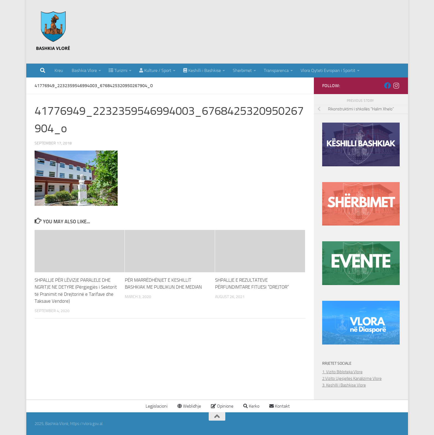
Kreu (59, 70)
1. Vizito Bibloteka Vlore (342, 371)
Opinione (222, 406)
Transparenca (276, 70)
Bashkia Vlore (84, 70)
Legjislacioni (155, 406)
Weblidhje (189, 406)
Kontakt (279, 406)
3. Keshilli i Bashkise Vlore (344, 385)
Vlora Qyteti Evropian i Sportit (328, 70)
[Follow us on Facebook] (387, 85)
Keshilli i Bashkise (202, 70)
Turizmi (118, 70)
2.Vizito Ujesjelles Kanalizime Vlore (352, 378)
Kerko (251, 406)
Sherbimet (242, 70)
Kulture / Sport (155, 70)
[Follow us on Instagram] (396, 85)
